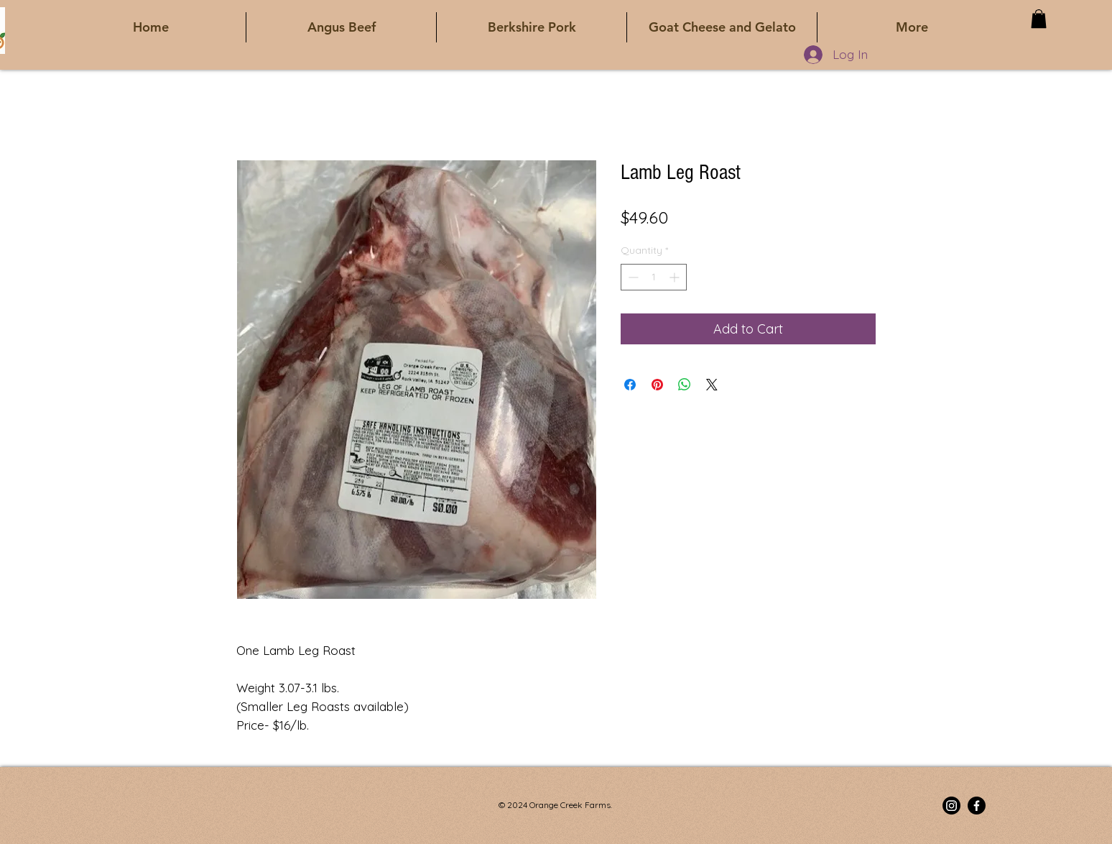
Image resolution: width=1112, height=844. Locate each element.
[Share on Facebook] (630, 384)
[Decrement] (632, 277)
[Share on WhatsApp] (684, 384)
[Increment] (676, 277)
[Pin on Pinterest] (657, 384)
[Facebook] (977, 806)
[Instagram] (951, 806)
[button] (1039, 18)
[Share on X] (712, 384)
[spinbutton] (654, 277)
